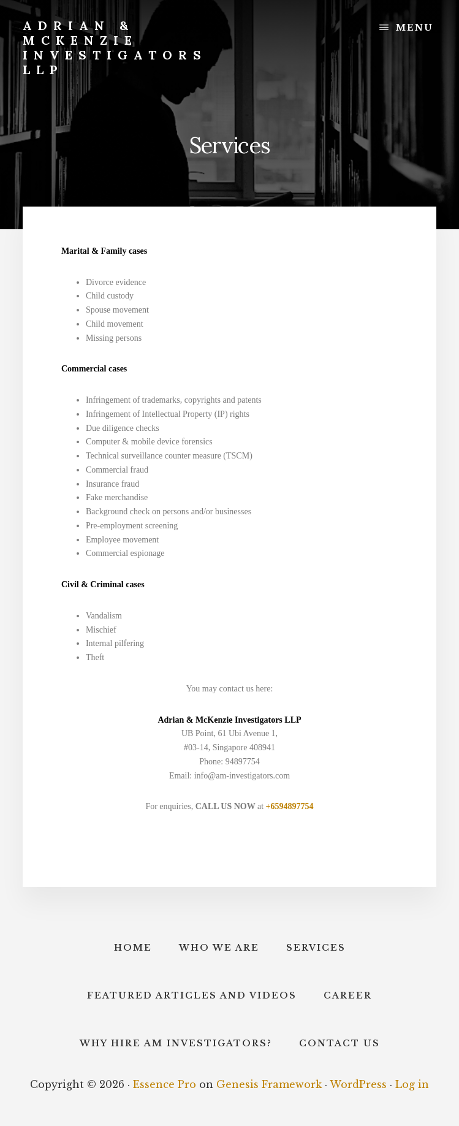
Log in (412, 1084)
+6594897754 (290, 806)
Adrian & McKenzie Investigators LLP (115, 47)
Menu (414, 27)
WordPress (358, 1084)
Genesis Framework (269, 1084)
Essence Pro (164, 1084)
